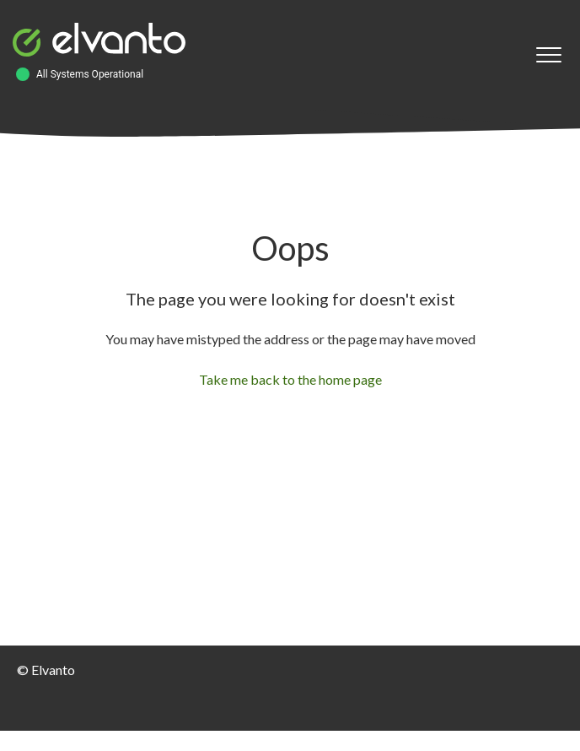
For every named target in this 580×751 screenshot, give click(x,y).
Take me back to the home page (290, 379)
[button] (548, 55)
